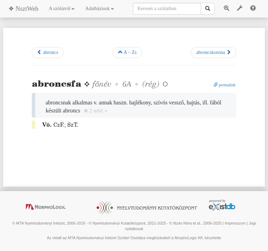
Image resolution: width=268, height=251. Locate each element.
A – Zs (127, 52)
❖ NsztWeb (23, 8)
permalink (225, 85)
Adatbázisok (99, 8)
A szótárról (62, 8)
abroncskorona (213, 52)
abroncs (47, 52)
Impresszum (235, 223)
